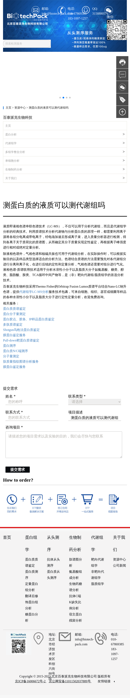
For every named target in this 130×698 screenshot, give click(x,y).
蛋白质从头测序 (53, 574)
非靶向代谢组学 (97, 574)
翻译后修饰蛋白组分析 (31, 602)
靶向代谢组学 (97, 562)
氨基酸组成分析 (75, 574)
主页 (9, 107)
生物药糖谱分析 (75, 587)
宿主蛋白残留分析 (75, 617)
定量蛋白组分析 (31, 587)
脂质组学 (97, 584)
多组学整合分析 (15, 152)
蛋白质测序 (31, 574)
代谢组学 (11, 143)
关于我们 (11, 178)
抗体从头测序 (53, 562)
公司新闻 (119, 565)
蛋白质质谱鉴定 (31, 562)
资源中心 (119, 559)
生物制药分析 (13, 169)
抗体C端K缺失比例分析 (75, 602)
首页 (7, 537)
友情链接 (106, 681)
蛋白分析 (11, 134)
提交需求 (17, 470)
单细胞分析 (12, 160)
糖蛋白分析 (31, 617)
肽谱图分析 (75, 562)
